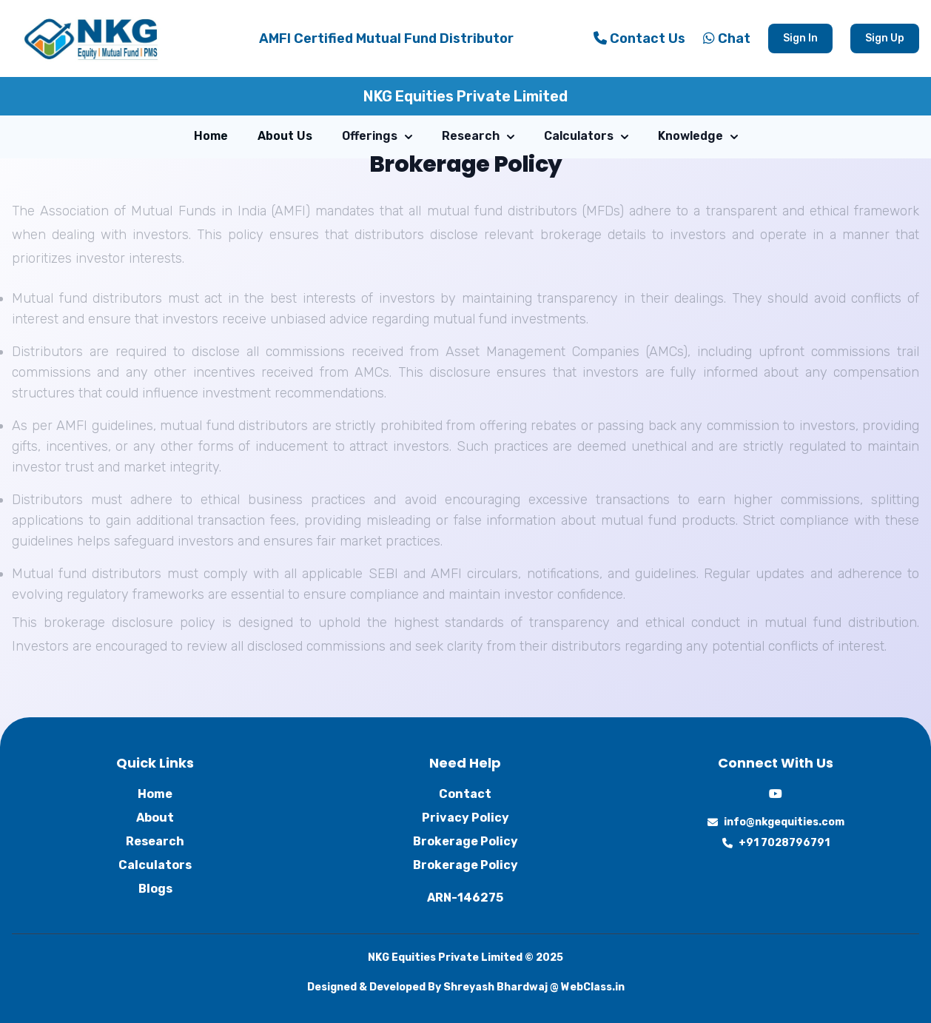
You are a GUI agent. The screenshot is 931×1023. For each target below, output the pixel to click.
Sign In (800, 38)
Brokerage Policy (465, 841)
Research (478, 136)
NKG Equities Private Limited (465, 96)
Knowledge (698, 136)
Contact (465, 794)
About (155, 818)
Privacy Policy (465, 818)
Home (211, 136)
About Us (285, 136)
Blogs (155, 889)
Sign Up (884, 38)
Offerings (377, 136)
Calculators (586, 136)
